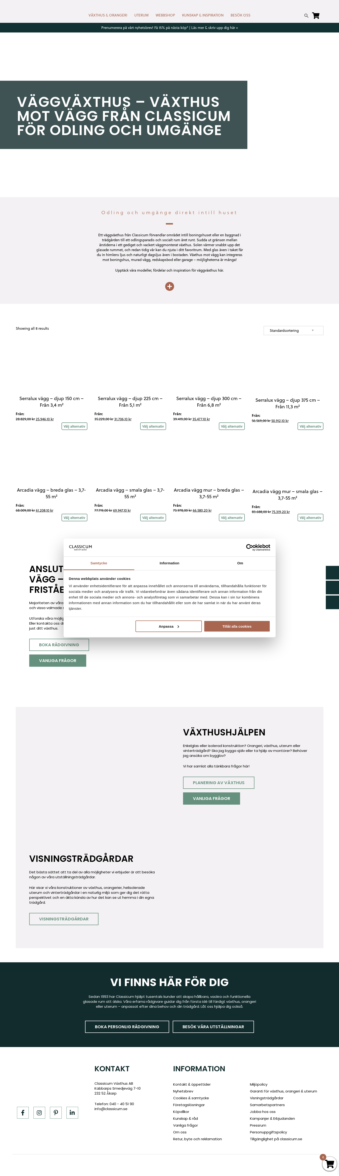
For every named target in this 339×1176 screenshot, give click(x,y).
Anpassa (169, 626)
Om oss (180, 1132)
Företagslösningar (189, 1104)
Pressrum (258, 1125)
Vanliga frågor (57, 660)
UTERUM (141, 15)
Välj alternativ (74, 426)
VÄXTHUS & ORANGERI (108, 15)
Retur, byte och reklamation (197, 1138)
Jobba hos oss (263, 1111)
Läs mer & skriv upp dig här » (214, 27)
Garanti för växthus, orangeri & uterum (283, 1091)
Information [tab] (170, 563)
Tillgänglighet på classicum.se (276, 1138)
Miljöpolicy (258, 1084)
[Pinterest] (56, 1113)
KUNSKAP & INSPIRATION (203, 15)
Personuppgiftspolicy (268, 1132)
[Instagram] (39, 1113)
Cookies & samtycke (191, 1098)
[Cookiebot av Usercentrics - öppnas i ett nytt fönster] (249, 547)
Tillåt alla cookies (237, 626)
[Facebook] (23, 1113)
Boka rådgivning (59, 645)
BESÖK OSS (240, 15)
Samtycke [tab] (98, 563)
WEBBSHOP (165, 15)
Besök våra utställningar (213, 1027)
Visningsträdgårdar (64, 919)
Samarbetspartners (267, 1104)
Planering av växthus (219, 783)
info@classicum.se (110, 1108)
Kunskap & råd (185, 1118)
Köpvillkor (181, 1111)
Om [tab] (240, 563)
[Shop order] (293, 330)
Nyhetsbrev (183, 1091)
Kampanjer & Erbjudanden (272, 1118)
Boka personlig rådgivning (127, 1027)
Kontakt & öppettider (192, 1084)
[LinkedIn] (72, 1113)
